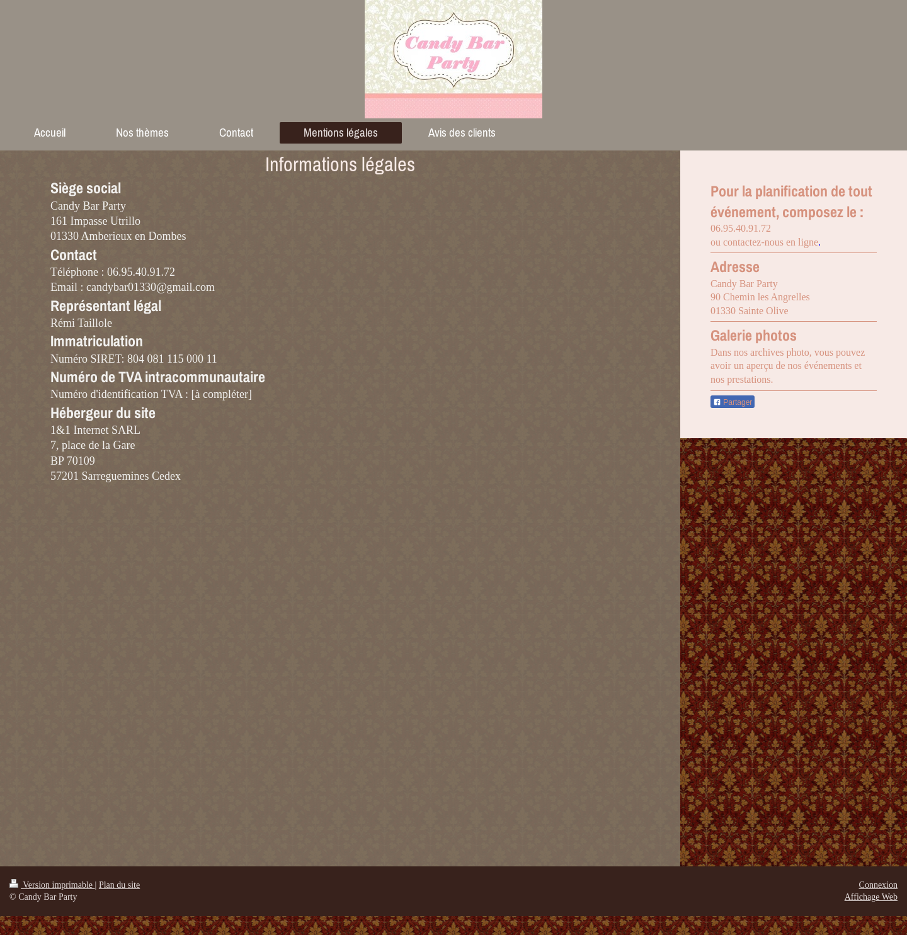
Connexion (878, 885)
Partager (732, 402)
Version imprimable (52, 885)
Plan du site (119, 885)
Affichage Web (871, 897)
